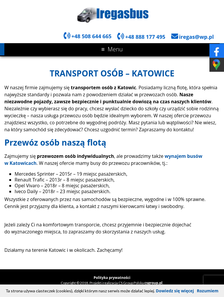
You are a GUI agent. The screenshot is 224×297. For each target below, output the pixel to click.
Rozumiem (207, 290)
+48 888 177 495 (145, 36)
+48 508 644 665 (91, 36)
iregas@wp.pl (196, 36)
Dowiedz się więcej (175, 290)
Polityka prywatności (112, 277)
